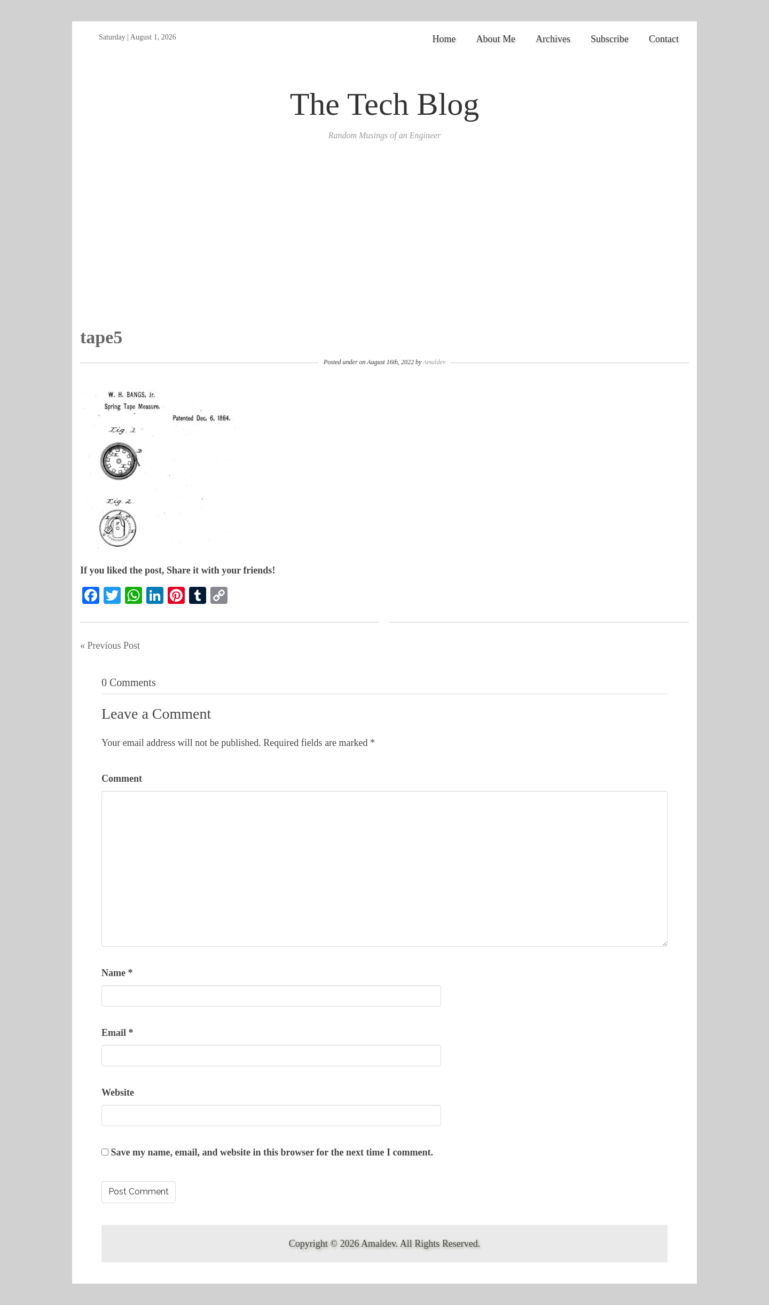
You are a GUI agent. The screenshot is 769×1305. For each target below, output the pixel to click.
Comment (121, 778)
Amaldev (434, 362)
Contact (664, 39)
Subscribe (610, 39)
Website (117, 1092)
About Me (496, 39)
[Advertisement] (384, 247)
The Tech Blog (385, 104)
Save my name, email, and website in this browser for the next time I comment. (272, 1152)
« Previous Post (110, 645)
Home (444, 39)
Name (116, 973)
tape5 (101, 337)
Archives (553, 39)
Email (117, 1032)
